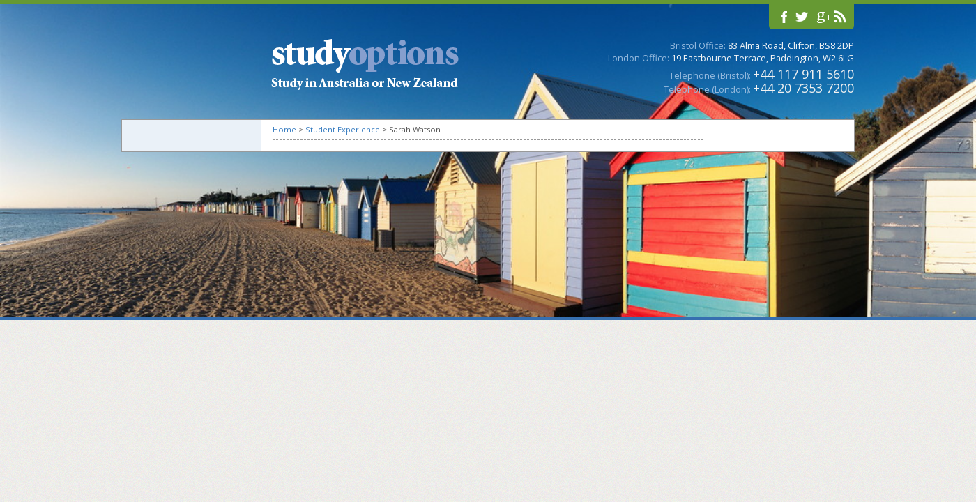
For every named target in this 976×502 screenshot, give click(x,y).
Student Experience (342, 129)
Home (284, 129)
